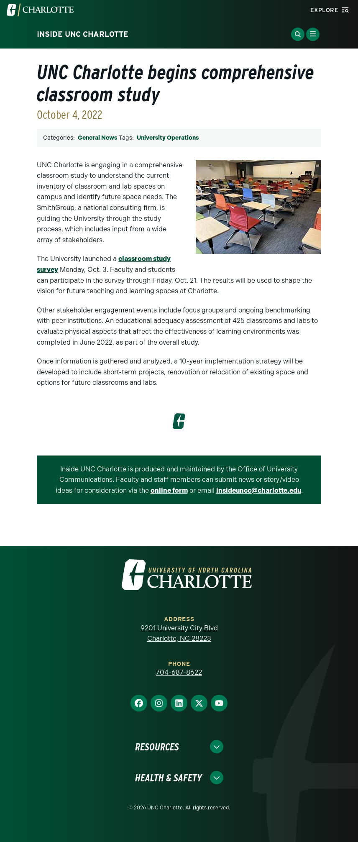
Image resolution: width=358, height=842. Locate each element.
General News (97, 137)
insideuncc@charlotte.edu (258, 490)
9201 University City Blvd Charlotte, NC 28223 (179, 633)
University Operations (168, 137)
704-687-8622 (179, 672)
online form (169, 490)
